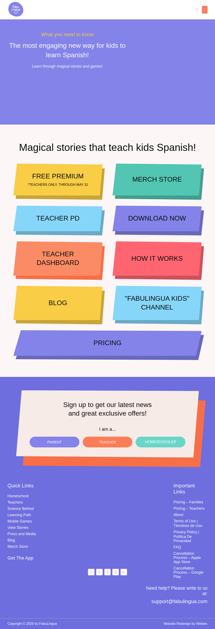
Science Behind (21, 509)
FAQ (177, 547)
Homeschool (18, 496)
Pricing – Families (188, 502)
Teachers (15, 502)
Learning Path (19, 515)
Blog (11, 540)
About (178, 515)
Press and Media (22, 534)
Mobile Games (20, 521)
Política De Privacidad (182, 539)
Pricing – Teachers (189, 508)
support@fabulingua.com (179, 601)
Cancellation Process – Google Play (188, 572)
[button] (204, 9)
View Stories (18, 527)
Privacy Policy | (186, 532)
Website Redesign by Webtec (185, 623)
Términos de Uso (187, 526)
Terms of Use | (185, 521)
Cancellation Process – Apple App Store (187, 557)
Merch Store (18, 546)
